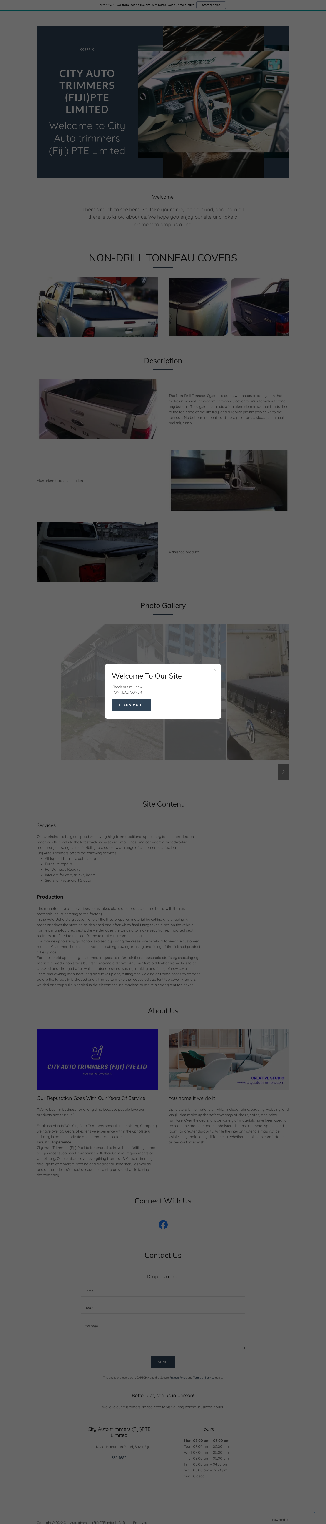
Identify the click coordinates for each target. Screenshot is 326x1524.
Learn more (131, 705)
